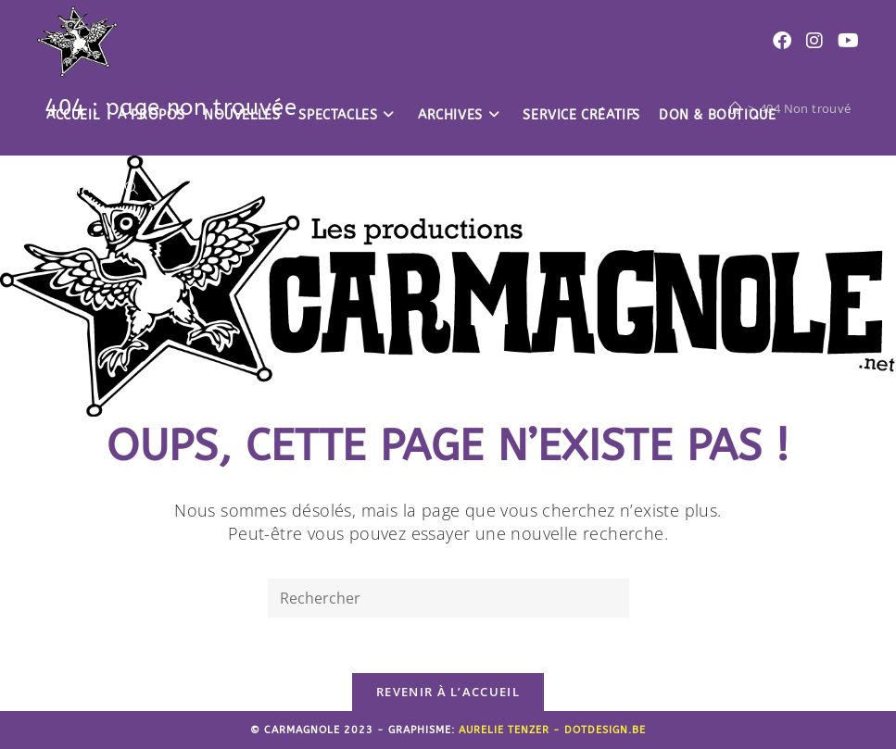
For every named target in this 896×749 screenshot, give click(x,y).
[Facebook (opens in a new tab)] (782, 40)
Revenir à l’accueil (448, 691)
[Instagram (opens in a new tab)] (814, 40)
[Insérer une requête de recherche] (448, 598)
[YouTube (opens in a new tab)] (848, 40)
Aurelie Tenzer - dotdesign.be (552, 730)
